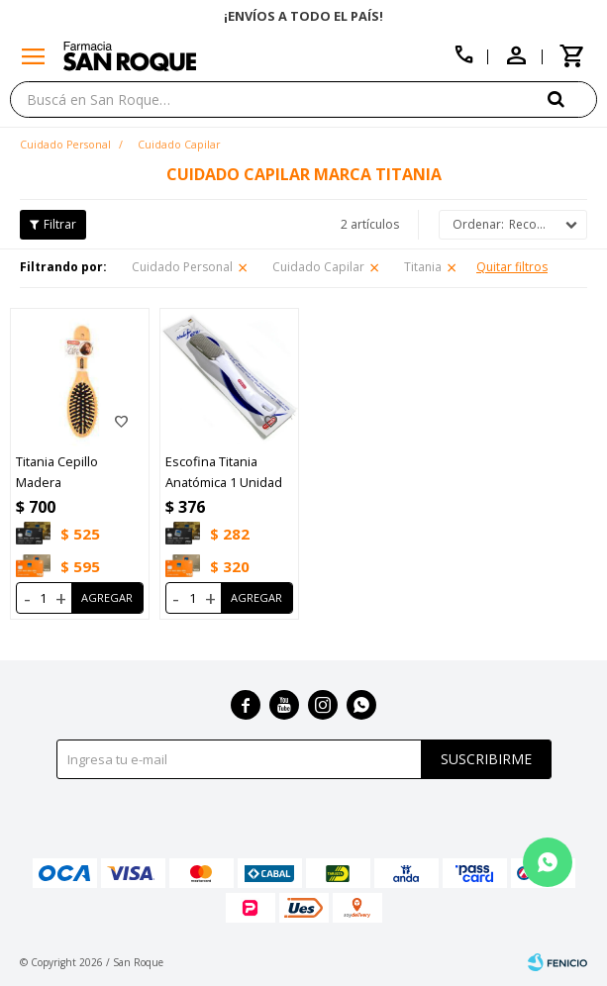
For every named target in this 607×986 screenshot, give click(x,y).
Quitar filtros (512, 266)
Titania (423, 266)
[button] (572, 98)
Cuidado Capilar (318, 266)
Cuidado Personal (182, 266)
